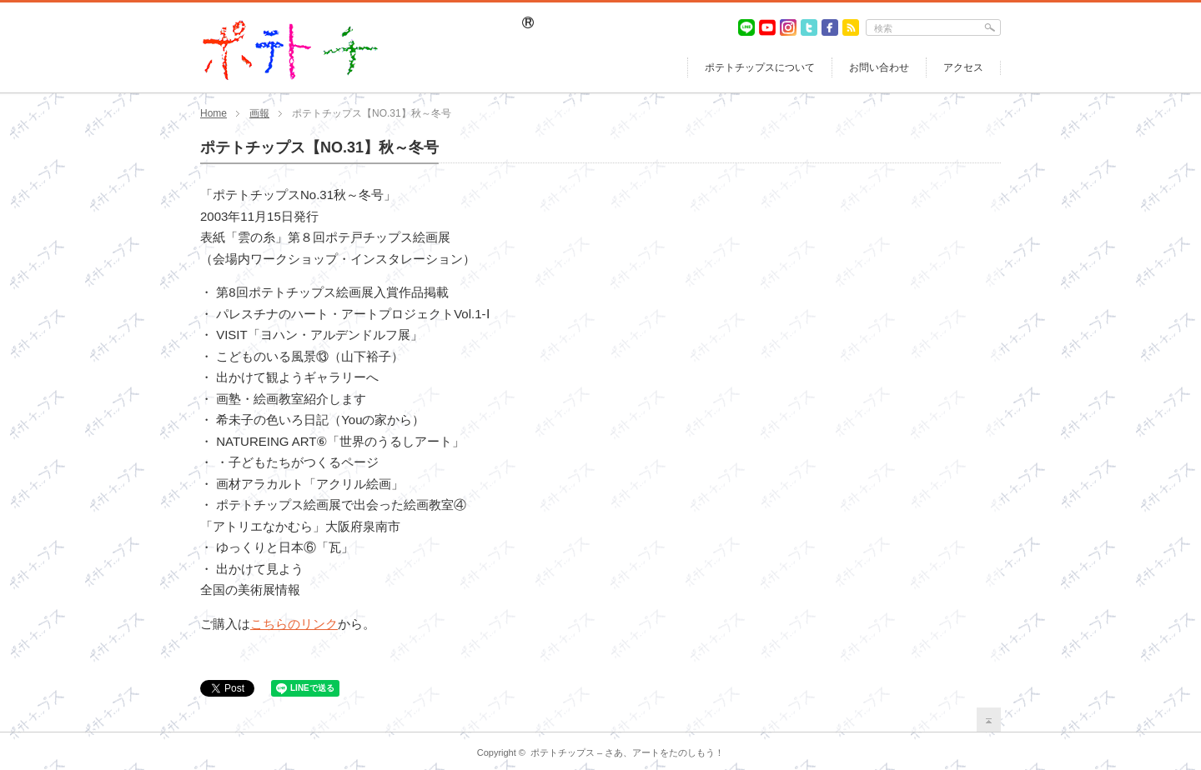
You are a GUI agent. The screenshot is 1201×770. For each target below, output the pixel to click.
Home (213, 113)
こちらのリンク (294, 624)
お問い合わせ (879, 67)
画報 (259, 113)
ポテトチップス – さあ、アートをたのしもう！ (627, 753)
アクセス (963, 67)
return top (989, 720)
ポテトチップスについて (760, 67)
